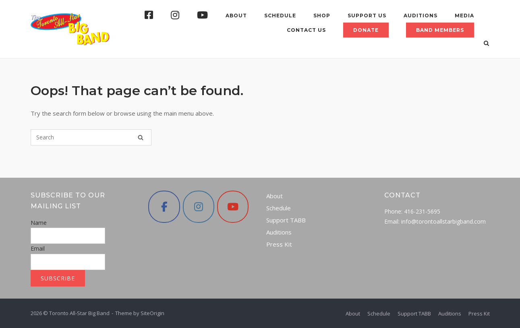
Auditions (420, 15)
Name (39, 222)
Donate (366, 30)
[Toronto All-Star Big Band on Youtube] (233, 207)
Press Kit (279, 244)
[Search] (140, 137)
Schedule (280, 15)
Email (38, 248)
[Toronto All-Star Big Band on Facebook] (164, 207)
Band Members (440, 30)
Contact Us (306, 30)
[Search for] (91, 137)
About (236, 15)
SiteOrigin (152, 313)
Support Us (367, 15)
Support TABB (286, 220)
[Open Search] (486, 44)
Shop (321, 15)
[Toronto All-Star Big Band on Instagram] (199, 207)
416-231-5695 (422, 211)
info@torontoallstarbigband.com (443, 221)
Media (464, 15)
